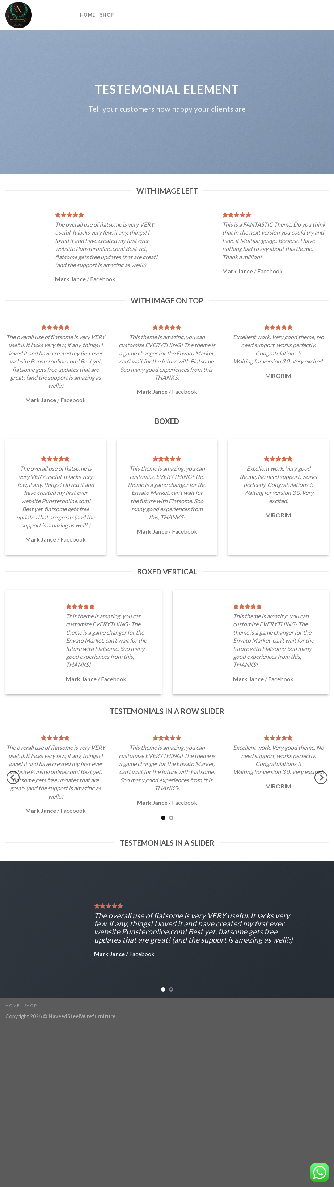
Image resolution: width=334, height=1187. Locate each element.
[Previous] (13, 777)
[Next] (320, 777)
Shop (107, 15)
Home (87, 15)
